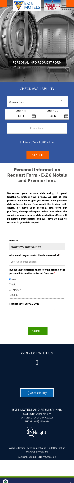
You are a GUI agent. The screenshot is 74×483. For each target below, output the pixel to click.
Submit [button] (37, 331)
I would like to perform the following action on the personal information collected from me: (37, 271)
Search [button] (37, 155)
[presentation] (37, 316)
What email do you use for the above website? (34, 255)
